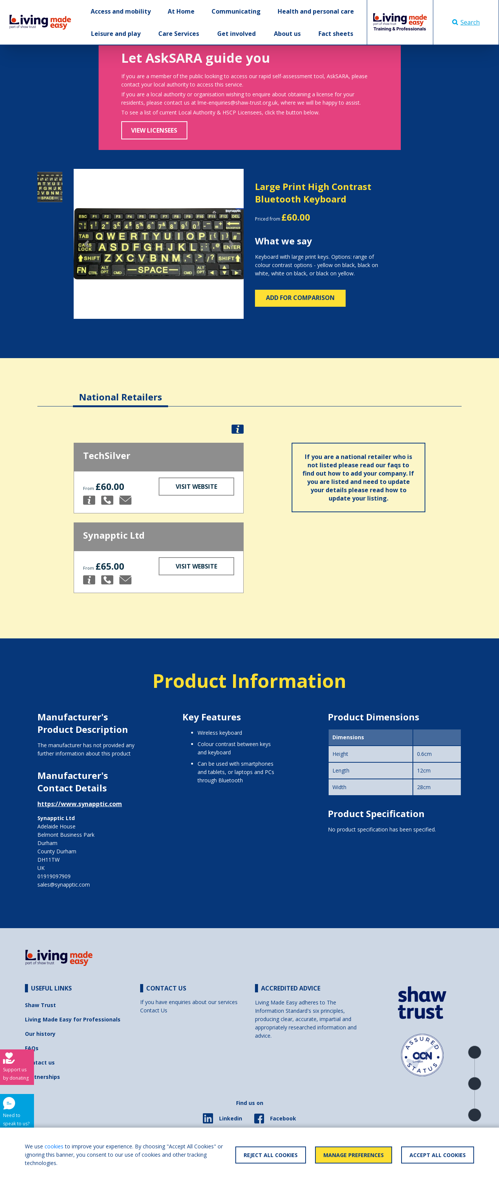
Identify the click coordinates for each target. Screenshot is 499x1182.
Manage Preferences (353, 1155)
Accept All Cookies (437, 1155)
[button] (86, 243)
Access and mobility (121, 11)
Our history (40, 1033)
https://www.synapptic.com (79, 804)
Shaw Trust (40, 1005)
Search (466, 22)
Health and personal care (316, 11)
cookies (54, 1146)
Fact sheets (335, 33)
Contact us (40, 1062)
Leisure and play (116, 33)
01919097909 (54, 876)
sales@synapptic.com (63, 884)
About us (287, 33)
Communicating (236, 11)
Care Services (178, 33)
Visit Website (196, 486)
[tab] (120, 391)
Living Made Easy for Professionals (73, 1019)
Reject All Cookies (271, 1155)
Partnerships (42, 1076)
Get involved (236, 33)
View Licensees (154, 130)
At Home (181, 11)
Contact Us (153, 1010)
